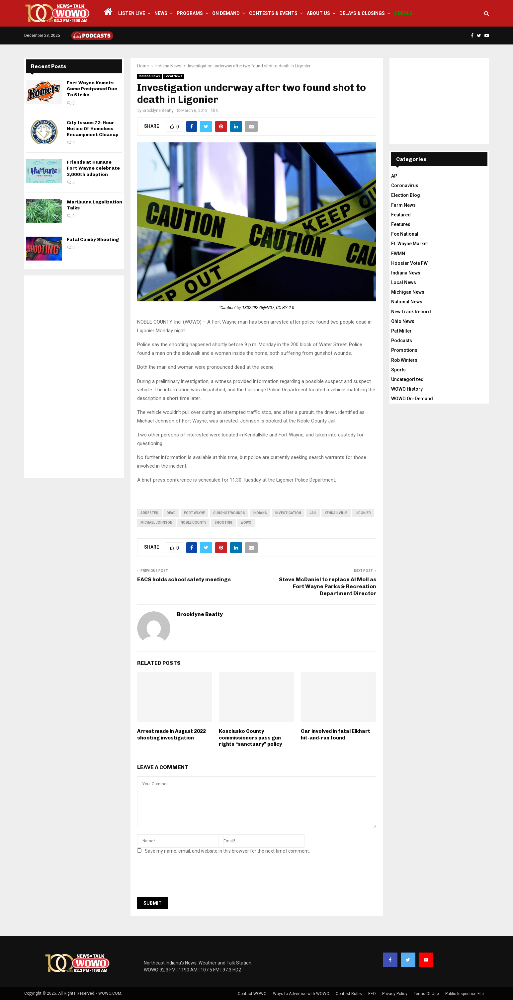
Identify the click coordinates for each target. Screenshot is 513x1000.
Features (400, 224)
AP (394, 176)
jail (312, 513)
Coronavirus (404, 185)
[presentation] (187, 877)
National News (406, 301)
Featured (401, 214)
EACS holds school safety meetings (184, 579)
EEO (372, 993)
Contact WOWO (252, 993)
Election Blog (405, 195)
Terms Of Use (426, 993)
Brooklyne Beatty (158, 110)
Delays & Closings (362, 13)
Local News (173, 76)
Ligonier (363, 513)
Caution (227, 307)
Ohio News (402, 321)
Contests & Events (273, 13)
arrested (149, 513)
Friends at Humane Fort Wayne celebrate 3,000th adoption (93, 168)
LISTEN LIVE (131, 13)
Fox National (404, 234)
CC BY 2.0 (285, 307)
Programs (190, 13)
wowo (246, 522)
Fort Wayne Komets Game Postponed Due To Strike (92, 89)
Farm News (403, 205)
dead (171, 513)
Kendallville (336, 513)
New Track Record (411, 311)
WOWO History (407, 389)
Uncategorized (407, 379)
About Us (318, 13)
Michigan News (407, 292)
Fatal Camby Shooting (93, 239)
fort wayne (194, 513)
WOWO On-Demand (412, 398)
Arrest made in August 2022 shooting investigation (171, 734)
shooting (223, 522)
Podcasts (401, 340)
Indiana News (149, 76)
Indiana (260, 513)
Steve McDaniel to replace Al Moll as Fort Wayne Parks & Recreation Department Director (327, 586)
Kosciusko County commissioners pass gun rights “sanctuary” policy (250, 737)
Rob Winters (404, 360)
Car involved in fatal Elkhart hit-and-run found (335, 734)
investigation (288, 513)
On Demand (226, 13)
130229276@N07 (258, 307)
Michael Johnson (156, 522)
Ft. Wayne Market (409, 243)
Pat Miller (401, 331)
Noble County (193, 522)
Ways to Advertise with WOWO (301, 993)
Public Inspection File (464, 993)
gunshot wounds (229, 513)
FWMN (398, 253)
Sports (398, 369)
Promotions (404, 350)
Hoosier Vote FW (409, 263)
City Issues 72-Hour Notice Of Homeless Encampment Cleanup (93, 128)
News (160, 13)
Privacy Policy (394, 993)
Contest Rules (349, 993)
